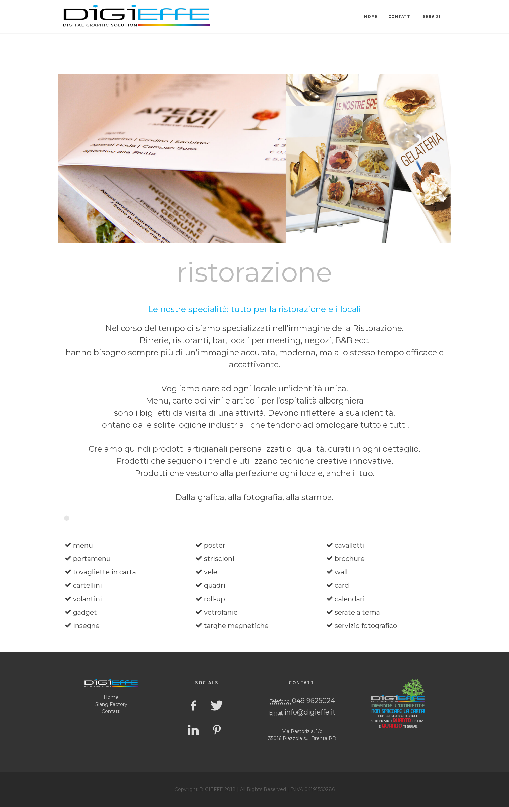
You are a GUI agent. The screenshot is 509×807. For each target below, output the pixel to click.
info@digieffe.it (310, 712)
